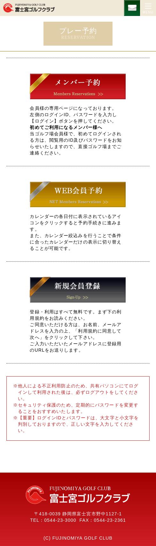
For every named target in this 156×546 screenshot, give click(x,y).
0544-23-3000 (60, 520)
